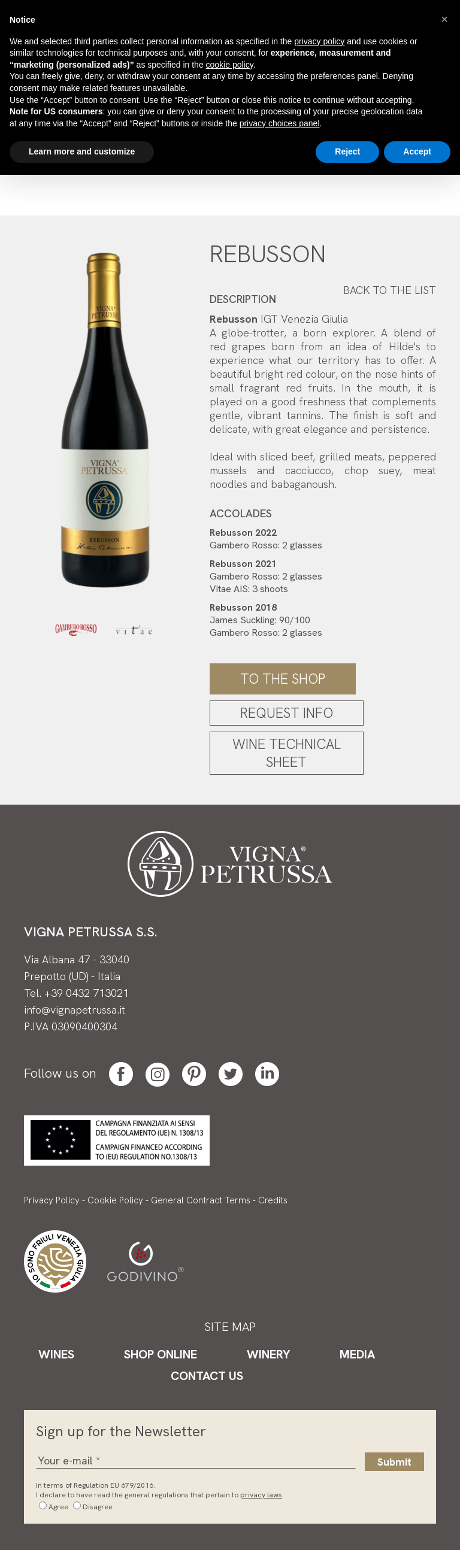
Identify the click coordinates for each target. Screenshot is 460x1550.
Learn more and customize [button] (82, 151)
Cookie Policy (115, 1200)
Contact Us (207, 1376)
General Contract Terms (200, 1200)
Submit (394, 1462)
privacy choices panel (280, 123)
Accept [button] (417, 151)
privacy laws (261, 1495)
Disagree (98, 1507)
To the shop (282, 679)
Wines (56, 1354)
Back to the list (389, 290)
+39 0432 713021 (86, 993)
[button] (444, 19)
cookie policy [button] (229, 64)
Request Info (286, 713)
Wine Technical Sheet (286, 753)
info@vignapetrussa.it (74, 1010)
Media (357, 1354)
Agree (58, 1507)
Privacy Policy (52, 1200)
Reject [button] (347, 151)
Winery (268, 1354)
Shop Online (160, 1354)
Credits (273, 1200)
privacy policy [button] (319, 41)
